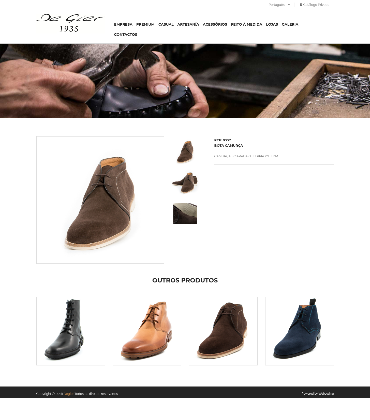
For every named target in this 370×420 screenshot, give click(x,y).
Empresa (123, 24)
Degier (69, 394)
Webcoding (326, 393)
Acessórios (215, 24)
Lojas (272, 24)
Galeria (290, 24)
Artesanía (188, 24)
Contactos (125, 34)
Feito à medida (246, 24)
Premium (145, 24)
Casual (166, 24)
